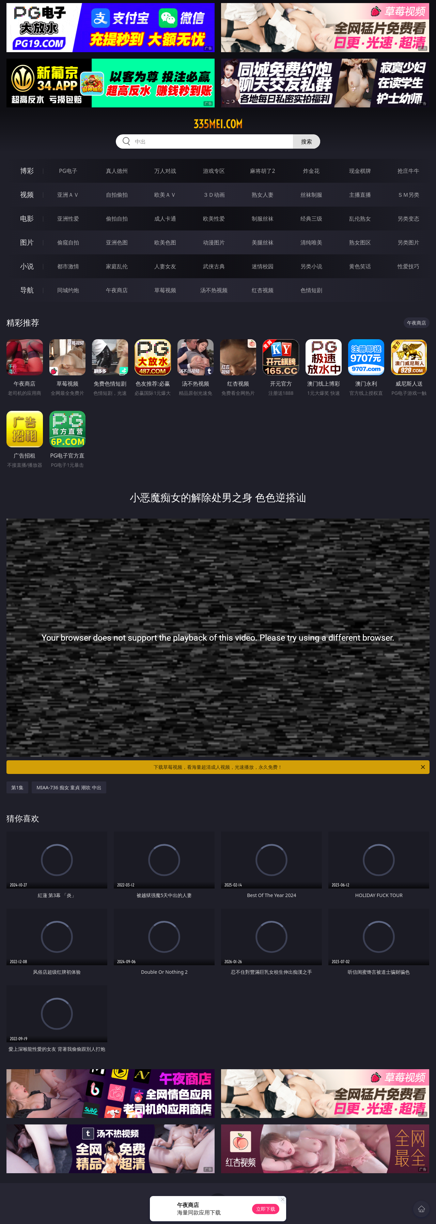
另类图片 (408, 242)
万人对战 (165, 171)
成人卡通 (165, 218)
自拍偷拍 (117, 194)
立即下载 (265, 1209)
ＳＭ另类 (408, 194)
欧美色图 (165, 242)
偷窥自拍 (68, 242)
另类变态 (408, 218)
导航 (27, 290)
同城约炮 (68, 290)
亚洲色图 (117, 242)
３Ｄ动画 (214, 194)
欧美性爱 (214, 218)
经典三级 (311, 218)
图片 (27, 242)
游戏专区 (214, 171)
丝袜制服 (311, 194)
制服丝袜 (263, 218)
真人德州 (117, 171)
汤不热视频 (214, 290)
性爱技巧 (408, 266)
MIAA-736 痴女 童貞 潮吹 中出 (68, 787)
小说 (27, 266)
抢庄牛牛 (408, 171)
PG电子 (68, 171)
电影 (27, 218)
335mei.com (218, 124)
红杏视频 (263, 290)
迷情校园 (263, 266)
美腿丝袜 (263, 242)
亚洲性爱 (68, 218)
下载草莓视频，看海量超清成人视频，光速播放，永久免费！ (290, 767)
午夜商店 (117, 290)
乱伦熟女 (360, 218)
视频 (27, 194)
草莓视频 (165, 290)
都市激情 (68, 266)
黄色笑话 (360, 266)
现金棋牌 (360, 171)
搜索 (306, 141)
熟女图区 (360, 242)
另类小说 (311, 266)
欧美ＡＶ (165, 194)
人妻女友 (165, 266)
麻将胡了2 (262, 171)
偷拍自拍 (117, 218)
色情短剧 (311, 290)
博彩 (27, 170)
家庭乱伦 (117, 266)
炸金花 (311, 171)
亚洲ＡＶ (68, 194)
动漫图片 (214, 242)
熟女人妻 (263, 194)
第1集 (17, 787)
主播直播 (360, 194)
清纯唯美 (311, 242)
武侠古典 (214, 266)
